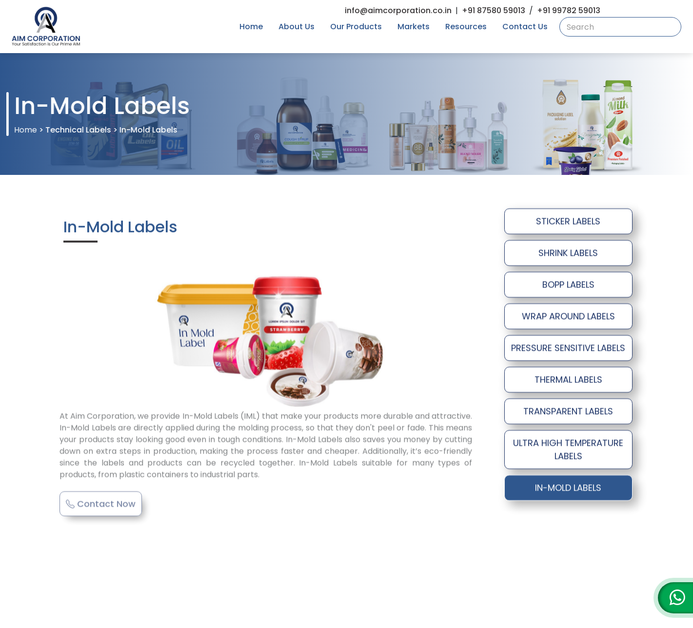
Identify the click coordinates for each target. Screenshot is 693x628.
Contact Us (525, 26)
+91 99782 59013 (568, 10)
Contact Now (101, 497)
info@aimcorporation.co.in (398, 10)
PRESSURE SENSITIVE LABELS (568, 349)
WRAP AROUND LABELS (568, 317)
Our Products (356, 26)
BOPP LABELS (568, 286)
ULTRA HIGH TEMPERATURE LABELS (568, 450)
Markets (413, 26)
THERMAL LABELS (568, 381)
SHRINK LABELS (568, 254)
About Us (296, 26)
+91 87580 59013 (493, 10)
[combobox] (620, 27)
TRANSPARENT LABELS (568, 412)
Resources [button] (466, 26)
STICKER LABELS (568, 222)
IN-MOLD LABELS (568, 489)
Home (251, 26)
